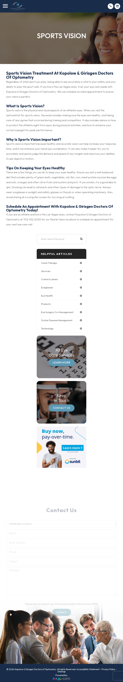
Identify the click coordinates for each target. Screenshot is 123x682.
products (46, 303)
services (45, 271)
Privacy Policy (108, 669)
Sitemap (61, 671)
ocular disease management (56, 320)
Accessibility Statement (88, 669)
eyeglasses (47, 287)
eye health (47, 295)
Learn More (61, 362)
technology (47, 328)
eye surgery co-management (57, 312)
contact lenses (49, 279)
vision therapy (49, 262)
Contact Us (61, 408)
